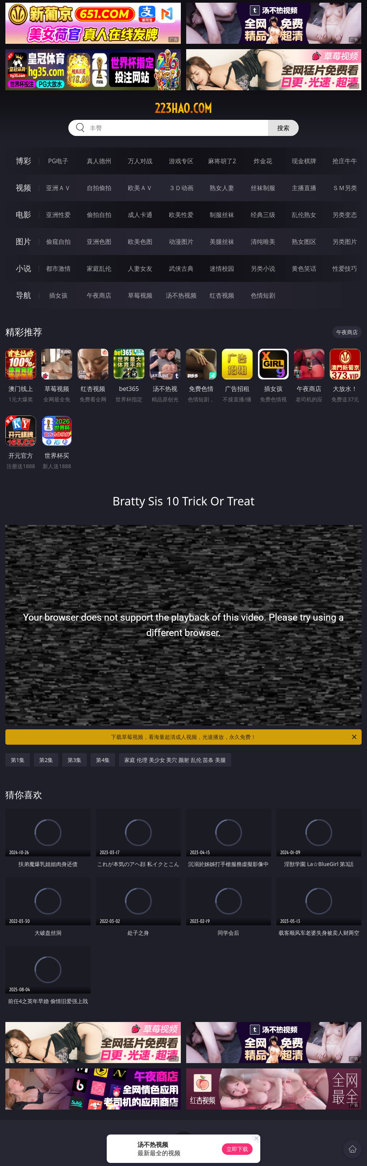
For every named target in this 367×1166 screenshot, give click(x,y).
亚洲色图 (99, 241)
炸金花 (263, 161)
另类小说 (263, 268)
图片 (23, 241)
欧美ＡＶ (140, 188)
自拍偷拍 (99, 188)
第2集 (46, 760)
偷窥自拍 (58, 241)
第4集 (103, 760)
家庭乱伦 (99, 268)
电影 (23, 214)
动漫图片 (181, 241)
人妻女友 (140, 268)
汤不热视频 (181, 295)
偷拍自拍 (99, 214)
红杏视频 (222, 295)
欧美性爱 (181, 214)
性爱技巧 (344, 268)
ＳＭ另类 (344, 188)
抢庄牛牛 (344, 161)
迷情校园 (222, 268)
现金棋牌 (304, 161)
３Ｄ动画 (181, 188)
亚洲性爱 (58, 214)
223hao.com (183, 108)
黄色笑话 (304, 268)
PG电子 (58, 161)
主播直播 (304, 188)
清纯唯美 (263, 241)
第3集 (74, 760)
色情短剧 (263, 295)
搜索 (283, 128)
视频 (23, 187)
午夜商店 (99, 295)
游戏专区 (181, 161)
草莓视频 (140, 295)
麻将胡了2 (222, 161)
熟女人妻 (222, 188)
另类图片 (344, 241)
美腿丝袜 (222, 241)
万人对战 (140, 161)
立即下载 (237, 1149)
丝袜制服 (263, 188)
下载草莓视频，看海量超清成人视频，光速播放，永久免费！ (234, 737)
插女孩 (58, 295)
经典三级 (263, 214)
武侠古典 (181, 268)
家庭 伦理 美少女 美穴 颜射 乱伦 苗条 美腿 (174, 760)
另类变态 (344, 214)
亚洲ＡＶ (58, 188)
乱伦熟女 (304, 214)
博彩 (23, 161)
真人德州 (99, 161)
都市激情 (58, 268)
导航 (23, 295)
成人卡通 (140, 214)
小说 (23, 268)
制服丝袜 (222, 214)
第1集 (18, 760)
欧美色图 (140, 241)
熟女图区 (304, 241)
